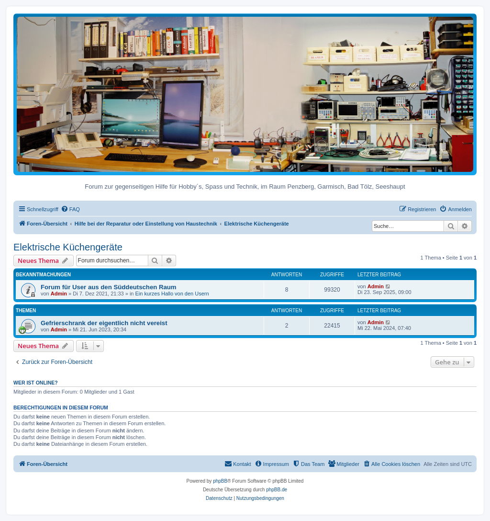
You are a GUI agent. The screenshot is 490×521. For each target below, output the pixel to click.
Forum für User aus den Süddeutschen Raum (109, 287)
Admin (59, 293)
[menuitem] (70, 209)
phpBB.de (276, 489)
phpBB (220, 481)
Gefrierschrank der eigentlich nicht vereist (104, 323)
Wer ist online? (35, 382)
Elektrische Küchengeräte (67, 247)
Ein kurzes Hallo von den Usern (172, 293)
